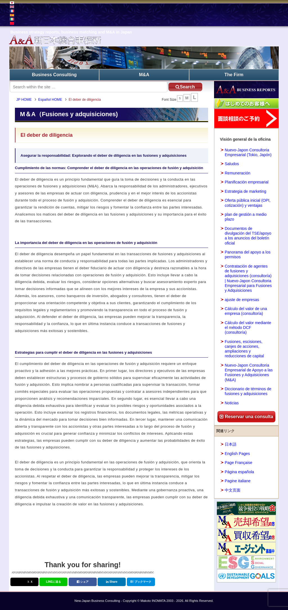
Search (185, 86)
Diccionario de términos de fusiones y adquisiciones (248, 391)
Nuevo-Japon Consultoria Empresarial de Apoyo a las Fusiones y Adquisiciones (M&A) (249, 372)
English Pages (237, 453)
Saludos (232, 164)
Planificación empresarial (247, 182)
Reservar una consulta (246, 416)
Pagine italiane (238, 481)
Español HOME (50, 100)
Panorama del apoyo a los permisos (248, 254)
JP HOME (24, 100)
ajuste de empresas (242, 299)
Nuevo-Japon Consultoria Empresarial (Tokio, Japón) (248, 152)
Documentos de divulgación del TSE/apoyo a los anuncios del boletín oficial (248, 235)
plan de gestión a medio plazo (246, 216)
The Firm (234, 74)
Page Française (238, 462)
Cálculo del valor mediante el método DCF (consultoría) (248, 327)
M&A (144, 74)
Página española (239, 472)
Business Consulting (54, 74)
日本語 (231, 444)
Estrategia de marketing (245, 191)
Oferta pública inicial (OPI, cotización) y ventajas (248, 202)
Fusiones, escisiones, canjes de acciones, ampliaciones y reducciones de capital (244, 348)
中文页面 (232, 490)
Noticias (232, 403)
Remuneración (237, 173)
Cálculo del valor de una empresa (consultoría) (246, 311)
